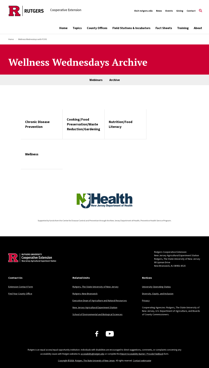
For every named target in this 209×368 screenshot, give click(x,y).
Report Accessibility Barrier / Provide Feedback (141, 353)
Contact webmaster (142, 360)
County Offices (97, 28)
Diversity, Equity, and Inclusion (157, 293)
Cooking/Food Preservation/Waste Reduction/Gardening (83, 124)
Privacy (146, 300)
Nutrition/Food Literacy (120, 124)
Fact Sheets (164, 28)
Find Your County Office (20, 293)
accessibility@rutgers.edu (92, 353)
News (159, 10)
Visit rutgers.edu (143, 10)
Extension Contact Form (20, 286)
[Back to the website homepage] (26, 11)
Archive (114, 80)
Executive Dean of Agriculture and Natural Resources (99, 300)
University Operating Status (156, 286)
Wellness (31, 154)
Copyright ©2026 (66, 360)
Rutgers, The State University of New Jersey (95, 286)
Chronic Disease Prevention (37, 124)
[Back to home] (31, 263)
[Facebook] (96, 334)
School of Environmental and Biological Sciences (97, 314)
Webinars (95, 80)
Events (169, 10)
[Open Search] (200, 11)
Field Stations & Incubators (131, 28)
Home (63, 28)
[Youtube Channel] (110, 334)
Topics (77, 28)
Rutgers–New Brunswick (85, 293)
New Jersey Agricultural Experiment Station (94, 307)
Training (183, 28)
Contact (191, 10)
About (198, 28)
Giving (179, 10)
